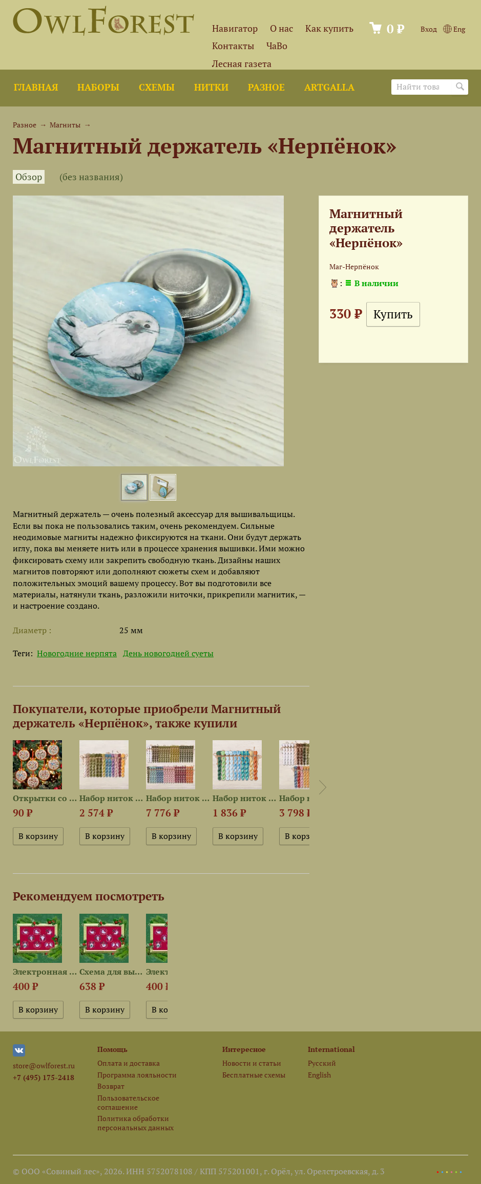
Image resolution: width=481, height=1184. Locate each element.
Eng (454, 29)
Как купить (329, 28)
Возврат (110, 1086)
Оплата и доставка (128, 1063)
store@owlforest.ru (44, 1065)
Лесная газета (241, 64)
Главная (36, 87)
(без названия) (91, 177)
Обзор (28, 177)
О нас (281, 28)
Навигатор (235, 28)
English (319, 1075)
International (331, 1049)
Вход (429, 29)
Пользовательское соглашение (128, 1102)
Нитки (211, 87)
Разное (266, 87)
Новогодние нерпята (77, 653)
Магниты (65, 125)
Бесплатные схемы (253, 1075)
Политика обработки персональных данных (135, 1122)
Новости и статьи (251, 1063)
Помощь (112, 1049)
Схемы (157, 87)
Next (322, 787)
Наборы (98, 87)
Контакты (233, 46)
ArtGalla (329, 87)
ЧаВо (276, 46)
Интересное (244, 1049)
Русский (322, 1063)
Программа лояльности (137, 1075)
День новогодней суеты (168, 653)
